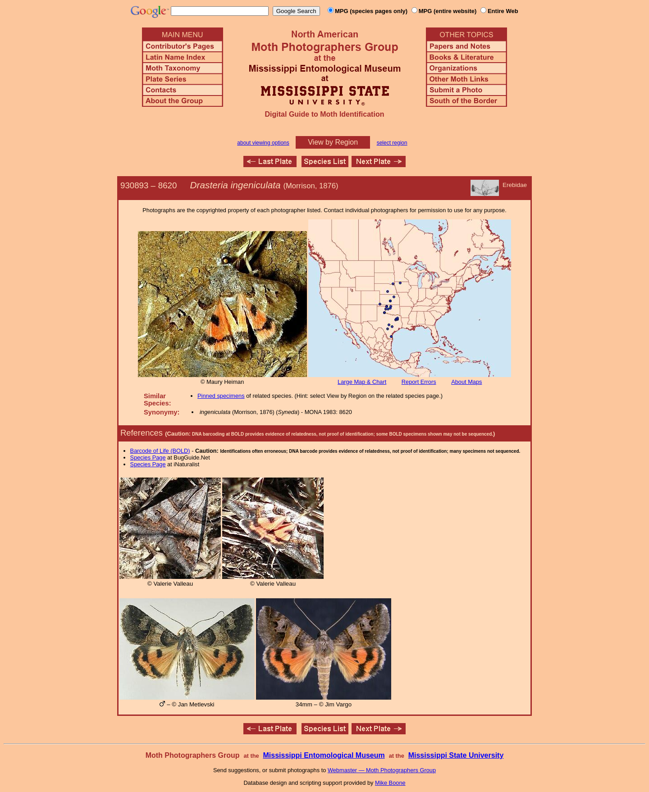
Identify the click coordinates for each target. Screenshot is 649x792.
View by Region (333, 142)
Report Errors (419, 381)
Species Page (148, 457)
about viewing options (263, 143)
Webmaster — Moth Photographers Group (382, 770)
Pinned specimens (221, 395)
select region (392, 143)
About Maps (466, 381)
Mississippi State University (456, 755)
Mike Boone (390, 782)
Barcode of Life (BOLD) (160, 450)
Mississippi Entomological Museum (323, 755)
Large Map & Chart (362, 381)
